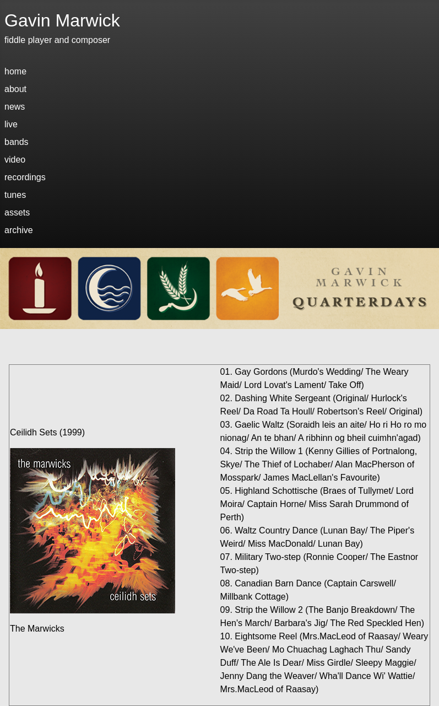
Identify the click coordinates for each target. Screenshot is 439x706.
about (15, 89)
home (15, 71)
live (11, 124)
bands (16, 142)
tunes (15, 195)
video (14, 159)
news (14, 106)
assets (17, 212)
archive (18, 230)
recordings (25, 177)
